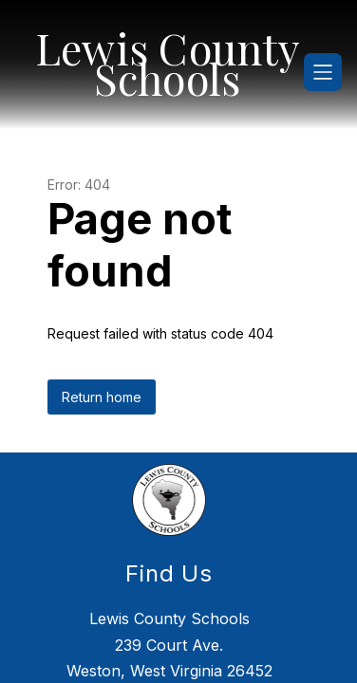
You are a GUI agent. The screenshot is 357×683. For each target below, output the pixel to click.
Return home (101, 385)
